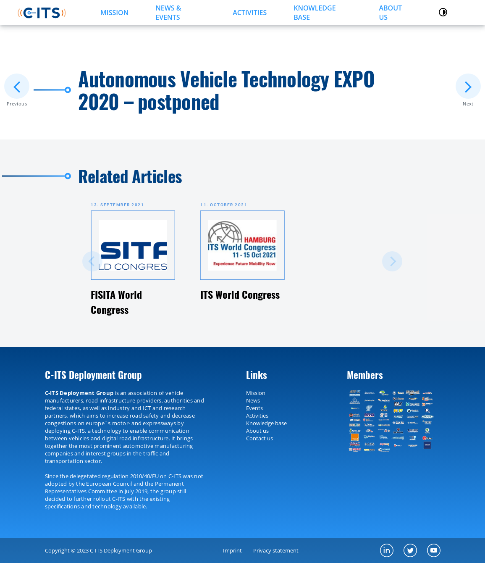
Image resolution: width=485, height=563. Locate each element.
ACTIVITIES (250, 12)
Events (254, 408)
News (253, 400)
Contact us (259, 438)
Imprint (232, 550)
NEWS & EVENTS (168, 12)
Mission (255, 393)
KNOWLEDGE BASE (315, 12)
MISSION (114, 12)
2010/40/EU (144, 476)
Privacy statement (276, 550)
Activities (257, 415)
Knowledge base (266, 423)
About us (390, 12)
